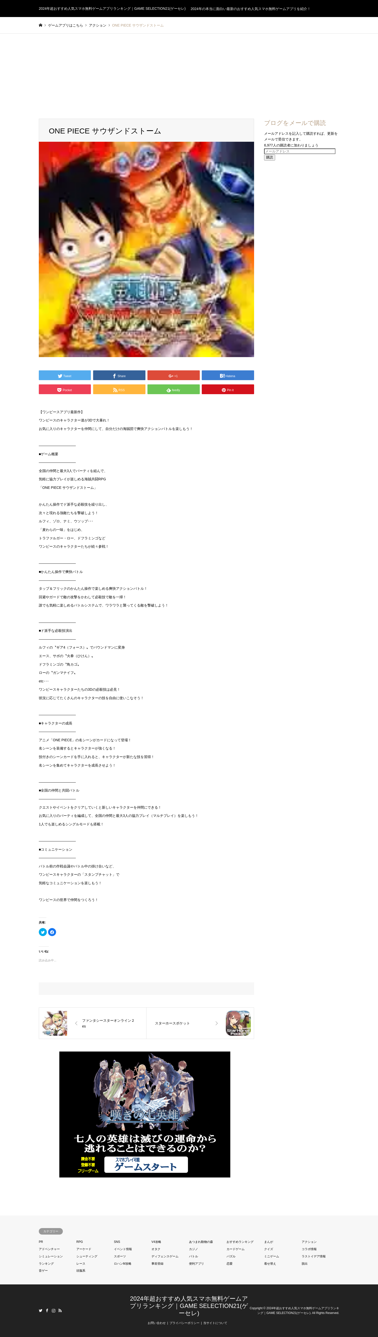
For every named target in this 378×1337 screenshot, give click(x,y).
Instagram (53, 1310)
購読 (269, 157)
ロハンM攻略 (122, 1263)
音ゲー (43, 1270)
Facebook (47, 1310)
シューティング (86, 1256)
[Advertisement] (189, 71)
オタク (155, 1249)
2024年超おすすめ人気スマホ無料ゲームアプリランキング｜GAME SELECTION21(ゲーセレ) (189, 1305)
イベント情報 (123, 1249)
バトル (193, 1256)
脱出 (305, 1263)
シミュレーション (51, 1256)
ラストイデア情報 (314, 1256)
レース (80, 1263)
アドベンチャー (49, 1249)
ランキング (46, 1263)
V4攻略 (156, 1242)
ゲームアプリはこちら (65, 25)
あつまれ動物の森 (201, 1242)
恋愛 (230, 1263)
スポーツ (120, 1256)
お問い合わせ (157, 1323)
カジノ (193, 1249)
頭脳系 (80, 1270)
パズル (231, 1256)
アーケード (83, 1249)
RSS (60, 1310)
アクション (309, 1242)
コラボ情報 (309, 1249)
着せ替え (270, 1263)
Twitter (40, 1310)
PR (41, 1242)
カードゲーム (236, 1249)
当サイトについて (215, 1323)
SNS (117, 1242)
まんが (268, 1242)
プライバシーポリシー (184, 1323)
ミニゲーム (271, 1256)
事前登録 (157, 1263)
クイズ (268, 1249)
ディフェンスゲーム (164, 1256)
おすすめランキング (240, 1242)
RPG (79, 1242)
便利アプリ (196, 1263)
